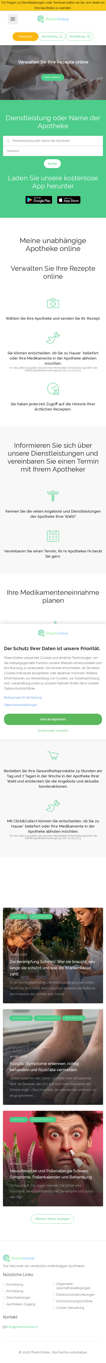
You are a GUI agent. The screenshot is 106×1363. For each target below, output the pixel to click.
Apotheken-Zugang (20, 1304)
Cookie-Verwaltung (70, 1308)
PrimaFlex (25, 36)
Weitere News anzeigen (52, 1219)
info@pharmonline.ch (22, 1327)
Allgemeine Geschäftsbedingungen (73, 1286)
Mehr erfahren (53, 77)
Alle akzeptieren (53, 719)
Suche (52, 163)
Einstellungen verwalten (53, 730)
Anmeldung (52, 36)
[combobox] (53, 141)
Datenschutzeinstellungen (75, 1295)
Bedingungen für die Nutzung (23, 697)
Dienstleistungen (18, 1297)
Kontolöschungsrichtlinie (74, 1301)
